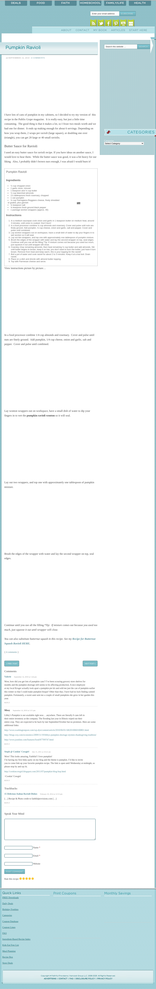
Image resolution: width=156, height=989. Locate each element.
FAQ (4, 933)
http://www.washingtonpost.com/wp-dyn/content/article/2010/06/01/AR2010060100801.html (46, 730)
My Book (100, 30)
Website (36, 863)
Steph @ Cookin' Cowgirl (16, 751)
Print (78, 203)
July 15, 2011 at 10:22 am (41, 752)
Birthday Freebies (10, 909)
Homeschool (90, 3)
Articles (118, 30)
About (66, 30)
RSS (93, 23)
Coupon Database (10, 921)
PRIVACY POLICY (104, 979)
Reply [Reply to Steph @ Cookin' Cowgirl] (7, 780)
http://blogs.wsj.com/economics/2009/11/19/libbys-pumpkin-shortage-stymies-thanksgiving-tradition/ (50, 735)
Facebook (108, 23)
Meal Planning (9, 951)
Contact (82, 30)
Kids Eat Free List (10, 945)
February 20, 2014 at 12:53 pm (51, 794)
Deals (16, 3)
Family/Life (115, 3)
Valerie (7, 676)
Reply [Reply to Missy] (7, 744)
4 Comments (38, 58)
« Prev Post (11, 663)
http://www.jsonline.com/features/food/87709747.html (29, 739)
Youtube (123, 23)
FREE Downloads (10, 897)
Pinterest (116, 23)
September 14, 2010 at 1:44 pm (25, 677)
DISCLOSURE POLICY (85, 979)
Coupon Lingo (8, 927)
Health (140, 3)
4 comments (11, 652)
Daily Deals (7, 903)
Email (131, 23)
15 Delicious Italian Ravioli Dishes (20, 794)
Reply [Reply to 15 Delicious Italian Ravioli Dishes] (7, 803)
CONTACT (62, 979)
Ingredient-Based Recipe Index (16, 939)
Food (41, 3)
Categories (7, 915)
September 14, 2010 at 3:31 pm (24, 710)
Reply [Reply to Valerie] (7, 703)
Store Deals (7, 963)
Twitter (101, 23)
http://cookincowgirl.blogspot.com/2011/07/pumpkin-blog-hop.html (35, 771)
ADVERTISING (50, 979)
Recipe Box (7, 957)
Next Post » (90, 663)
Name (35, 847)
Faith (65, 3)
